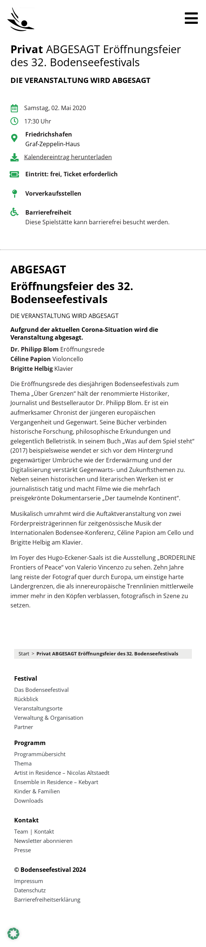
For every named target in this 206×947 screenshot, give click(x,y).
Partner (23, 727)
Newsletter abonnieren (43, 840)
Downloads (28, 800)
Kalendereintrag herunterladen (68, 157)
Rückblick (26, 699)
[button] (13, 933)
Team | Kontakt (34, 831)
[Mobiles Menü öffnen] (191, 18)
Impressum (28, 881)
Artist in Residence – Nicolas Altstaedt (61, 772)
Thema (23, 763)
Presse (22, 850)
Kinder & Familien (37, 791)
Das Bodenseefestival (41, 689)
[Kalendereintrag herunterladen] (14, 157)
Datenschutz (30, 890)
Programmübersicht (39, 754)
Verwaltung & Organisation (48, 717)
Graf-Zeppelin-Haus (52, 144)
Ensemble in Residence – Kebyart (56, 782)
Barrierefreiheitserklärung (47, 899)
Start (24, 653)
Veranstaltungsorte (38, 708)
